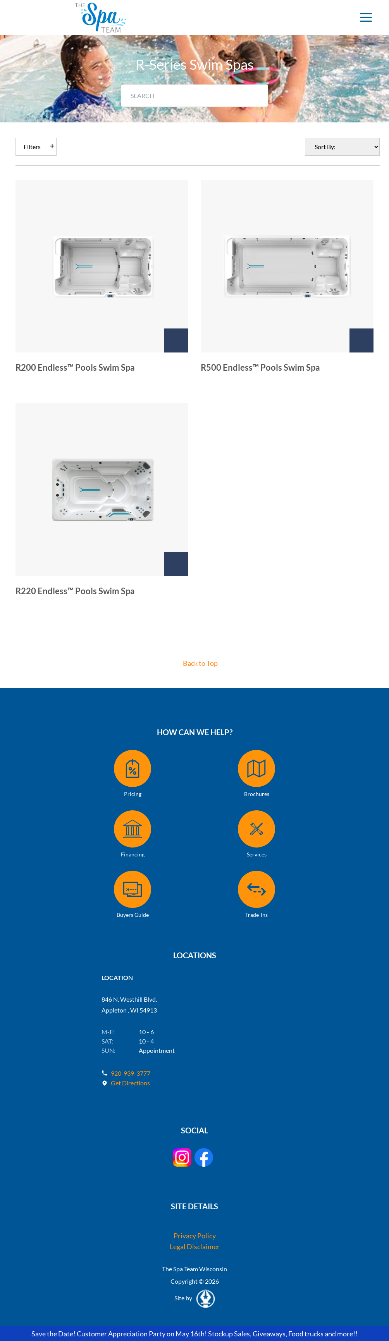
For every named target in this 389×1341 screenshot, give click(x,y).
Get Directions (130, 1083)
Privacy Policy (195, 1235)
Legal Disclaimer (195, 1246)
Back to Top (200, 663)
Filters (32, 146)
